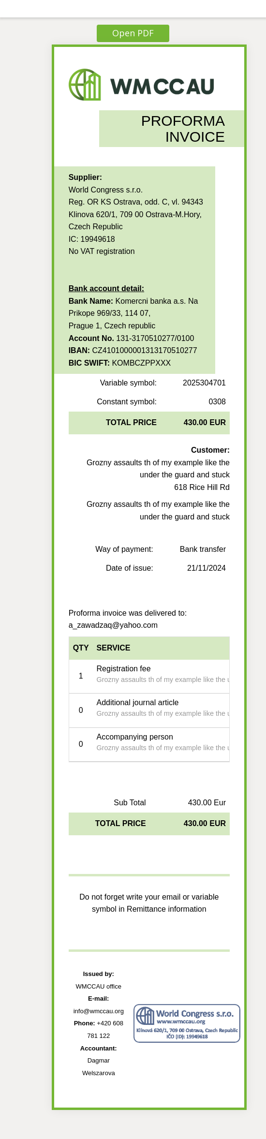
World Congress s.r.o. (106, 190)
